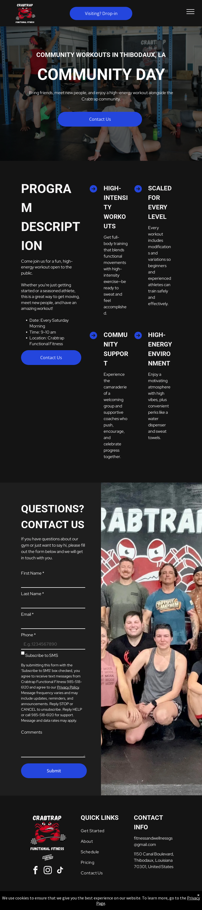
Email (27, 614)
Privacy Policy (68, 687)
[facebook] (35, 871)
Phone (28, 635)
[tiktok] (60, 871)
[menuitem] (101, 831)
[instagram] (47, 871)
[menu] (190, 11)
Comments (31, 732)
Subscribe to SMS (41, 655)
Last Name (32, 593)
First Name (32, 573)
